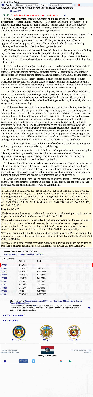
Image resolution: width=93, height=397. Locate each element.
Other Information (14, 315)
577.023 (4, 265)
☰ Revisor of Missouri (11, 2)
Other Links (11, 320)
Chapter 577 (15, 11)
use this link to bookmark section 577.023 (23, 254)
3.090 (35, 306)
